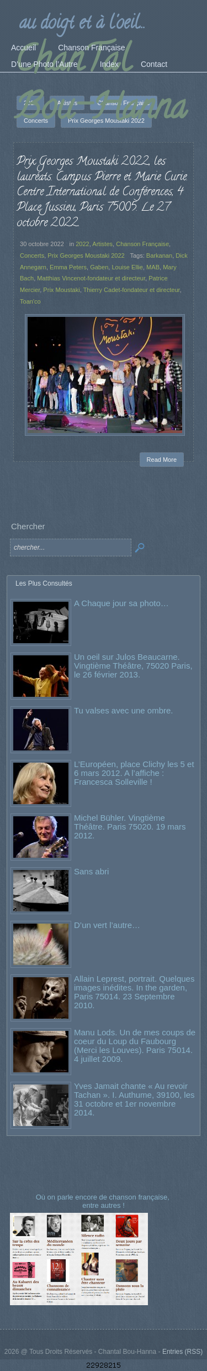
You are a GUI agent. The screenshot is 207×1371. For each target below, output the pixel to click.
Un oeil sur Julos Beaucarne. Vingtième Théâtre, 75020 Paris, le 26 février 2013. (133, 665)
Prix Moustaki (61, 289)
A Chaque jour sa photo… (121, 603)
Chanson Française (142, 244)
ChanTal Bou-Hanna (100, 86)
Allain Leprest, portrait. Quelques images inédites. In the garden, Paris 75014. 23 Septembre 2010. (134, 992)
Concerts (32, 255)
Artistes (102, 244)
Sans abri (91, 871)
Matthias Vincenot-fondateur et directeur (91, 278)
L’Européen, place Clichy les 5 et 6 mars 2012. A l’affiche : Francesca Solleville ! (134, 772)
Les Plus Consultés (43, 583)
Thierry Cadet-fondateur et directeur (131, 289)
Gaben (99, 267)
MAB (153, 267)
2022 (82, 244)
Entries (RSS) (182, 1352)
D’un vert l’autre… (107, 925)
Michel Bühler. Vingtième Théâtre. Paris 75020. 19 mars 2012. (130, 826)
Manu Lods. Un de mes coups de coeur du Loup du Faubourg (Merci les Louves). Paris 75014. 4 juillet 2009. (134, 1046)
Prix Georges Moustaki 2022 (85, 255)
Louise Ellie (127, 267)
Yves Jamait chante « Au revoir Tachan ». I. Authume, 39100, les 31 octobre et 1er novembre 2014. (134, 1099)
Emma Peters (68, 267)
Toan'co (30, 301)
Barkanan (159, 255)
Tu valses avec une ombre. (123, 710)
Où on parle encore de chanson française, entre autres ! (104, 1201)
